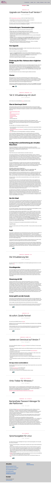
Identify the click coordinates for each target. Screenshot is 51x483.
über (34, 2)
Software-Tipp (29, 399)
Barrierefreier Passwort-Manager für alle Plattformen (24, 403)
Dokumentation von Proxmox (16, 19)
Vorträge (38, 2)
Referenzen (42, 2)
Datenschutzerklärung (30, 465)
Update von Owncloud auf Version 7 (24, 340)
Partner (45, 2)
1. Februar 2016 (27, 260)
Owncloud (23, 346)
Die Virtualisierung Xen (19, 258)
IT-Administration (26, 2)
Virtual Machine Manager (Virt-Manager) (16, 130)
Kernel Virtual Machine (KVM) (15, 112)
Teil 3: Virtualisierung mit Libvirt (22, 96)
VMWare (11, 118)
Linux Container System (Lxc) (14, 114)
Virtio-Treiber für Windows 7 (21, 381)
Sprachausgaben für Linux (20, 436)
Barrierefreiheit (27, 93)
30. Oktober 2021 (28, 15)
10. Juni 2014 (27, 406)
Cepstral (11, 453)
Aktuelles (32, 2)
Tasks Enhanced (15, 368)
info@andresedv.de (9, 480)
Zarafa (24, 322)
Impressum (28, 464)
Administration (24, 10)
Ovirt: (11, 132)
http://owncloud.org (34, 351)
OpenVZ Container (13, 116)
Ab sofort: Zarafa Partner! (20, 316)
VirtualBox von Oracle (13, 117)
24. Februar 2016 (28, 98)
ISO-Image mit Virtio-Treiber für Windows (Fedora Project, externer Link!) (21, 391)
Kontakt (48, 2)
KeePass (18, 410)
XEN (10, 113)
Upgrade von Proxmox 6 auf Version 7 (25, 13)
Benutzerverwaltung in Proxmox (11, 466)
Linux (28, 10)
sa (23, 15)
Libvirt (23, 101)
